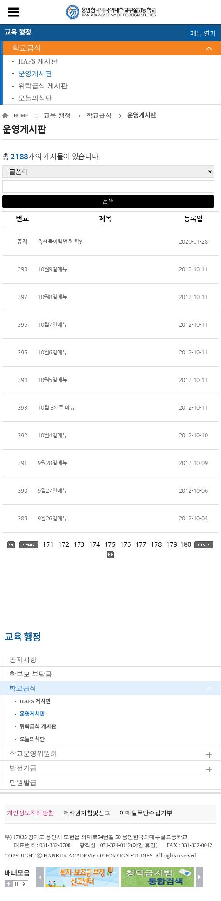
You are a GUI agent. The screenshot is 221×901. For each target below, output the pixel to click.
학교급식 (26, 48)
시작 (24, 883)
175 (109, 544)
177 (140, 544)
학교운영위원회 (33, 753)
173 (79, 544)
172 (63, 544)
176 (125, 544)
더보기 (9, 883)
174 (94, 544)
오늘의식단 (35, 98)
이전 (40, 877)
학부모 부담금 (31, 674)
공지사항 (23, 659)
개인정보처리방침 (30, 812)
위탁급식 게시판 (43, 85)
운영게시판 (35, 73)
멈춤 (16, 883)
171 (48, 544)
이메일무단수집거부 (145, 812)
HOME (21, 115)
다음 (199, 877)
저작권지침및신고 (86, 812)
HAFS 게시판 (38, 61)
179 (171, 544)
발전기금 (23, 768)
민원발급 (23, 782)
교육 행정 (57, 115)
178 (156, 544)
